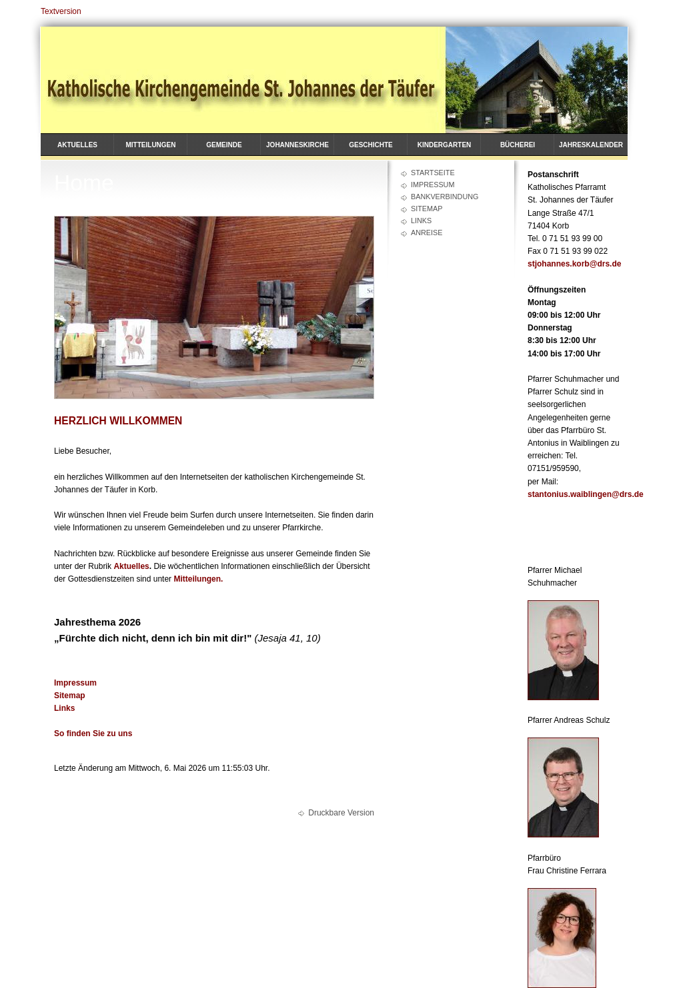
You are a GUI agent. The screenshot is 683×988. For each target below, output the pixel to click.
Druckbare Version (341, 812)
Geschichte (371, 145)
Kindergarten (445, 145)
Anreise (426, 233)
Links (421, 221)
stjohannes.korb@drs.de (574, 263)
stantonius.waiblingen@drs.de (586, 494)
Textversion (61, 11)
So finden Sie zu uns (93, 733)
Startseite (433, 173)
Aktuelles (77, 145)
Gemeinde (223, 145)
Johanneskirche (297, 145)
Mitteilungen (151, 145)
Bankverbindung (444, 197)
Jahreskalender (591, 145)
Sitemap (426, 209)
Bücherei (517, 145)
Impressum (432, 185)
